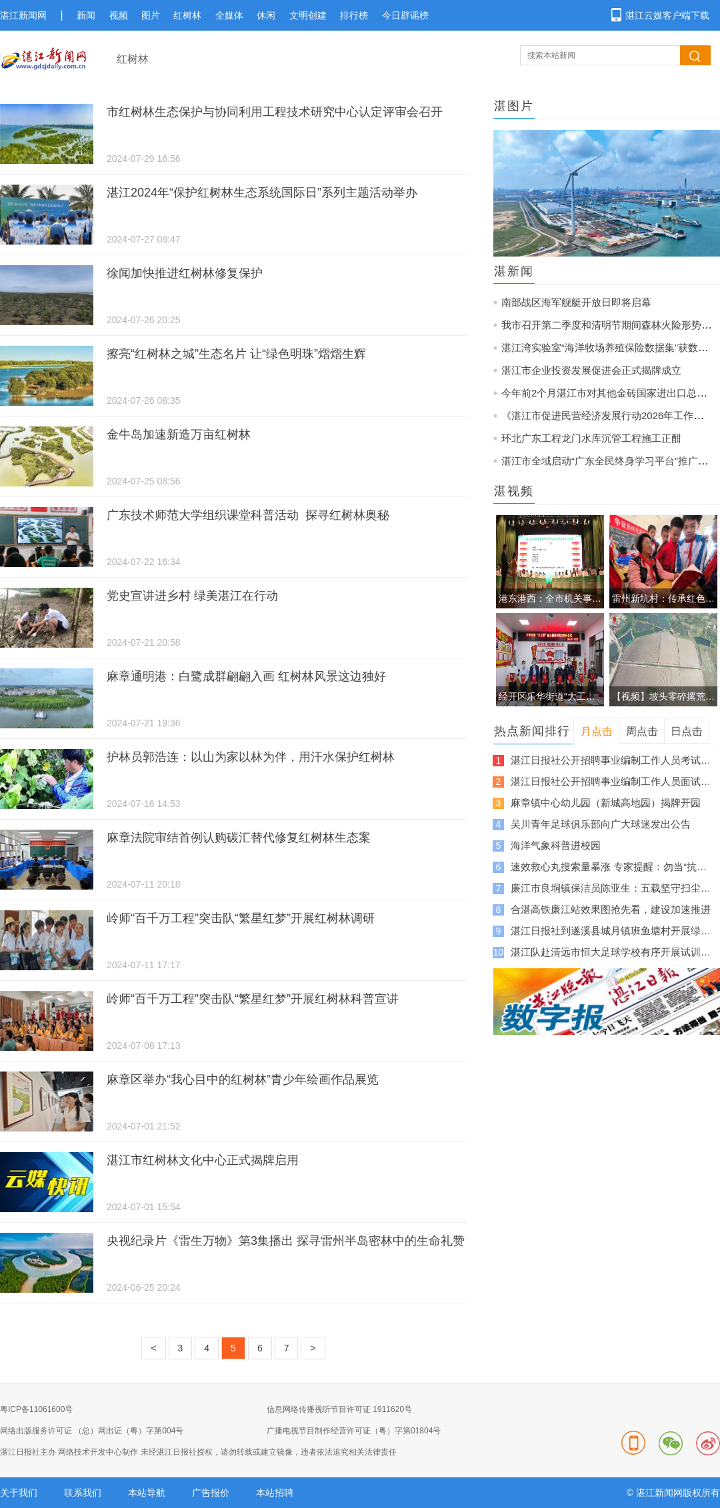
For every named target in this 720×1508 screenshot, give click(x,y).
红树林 (187, 15)
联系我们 (82, 1492)
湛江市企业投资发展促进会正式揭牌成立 (591, 370)
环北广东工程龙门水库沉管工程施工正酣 (591, 438)
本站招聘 (274, 1492)
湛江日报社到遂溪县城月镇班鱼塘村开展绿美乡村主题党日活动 (611, 930)
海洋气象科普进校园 (556, 845)
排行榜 (354, 15)
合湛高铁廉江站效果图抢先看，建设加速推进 (611, 909)
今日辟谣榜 (405, 15)
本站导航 (146, 1492)
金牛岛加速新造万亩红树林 (179, 434)
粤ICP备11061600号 (36, 1409)
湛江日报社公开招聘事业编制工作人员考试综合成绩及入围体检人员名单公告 (611, 760)
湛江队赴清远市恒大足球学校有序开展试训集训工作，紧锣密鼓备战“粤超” (611, 952)
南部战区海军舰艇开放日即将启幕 (576, 302)
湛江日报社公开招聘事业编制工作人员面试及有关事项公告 (611, 781)
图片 (150, 15)
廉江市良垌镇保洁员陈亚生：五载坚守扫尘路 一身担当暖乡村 (611, 888)
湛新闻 (514, 271)
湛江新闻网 (23, 15)
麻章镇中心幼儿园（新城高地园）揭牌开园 (606, 802)
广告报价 (210, 1492)
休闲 (266, 15)
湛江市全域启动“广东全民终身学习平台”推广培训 (609, 460)
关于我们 (18, 1492)
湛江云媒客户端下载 (667, 15)
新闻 (86, 15)
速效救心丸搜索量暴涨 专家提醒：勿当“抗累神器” (611, 866)
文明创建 (308, 15)
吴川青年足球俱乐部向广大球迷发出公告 (601, 824)
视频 (118, 15)
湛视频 (514, 491)
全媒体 (229, 15)
